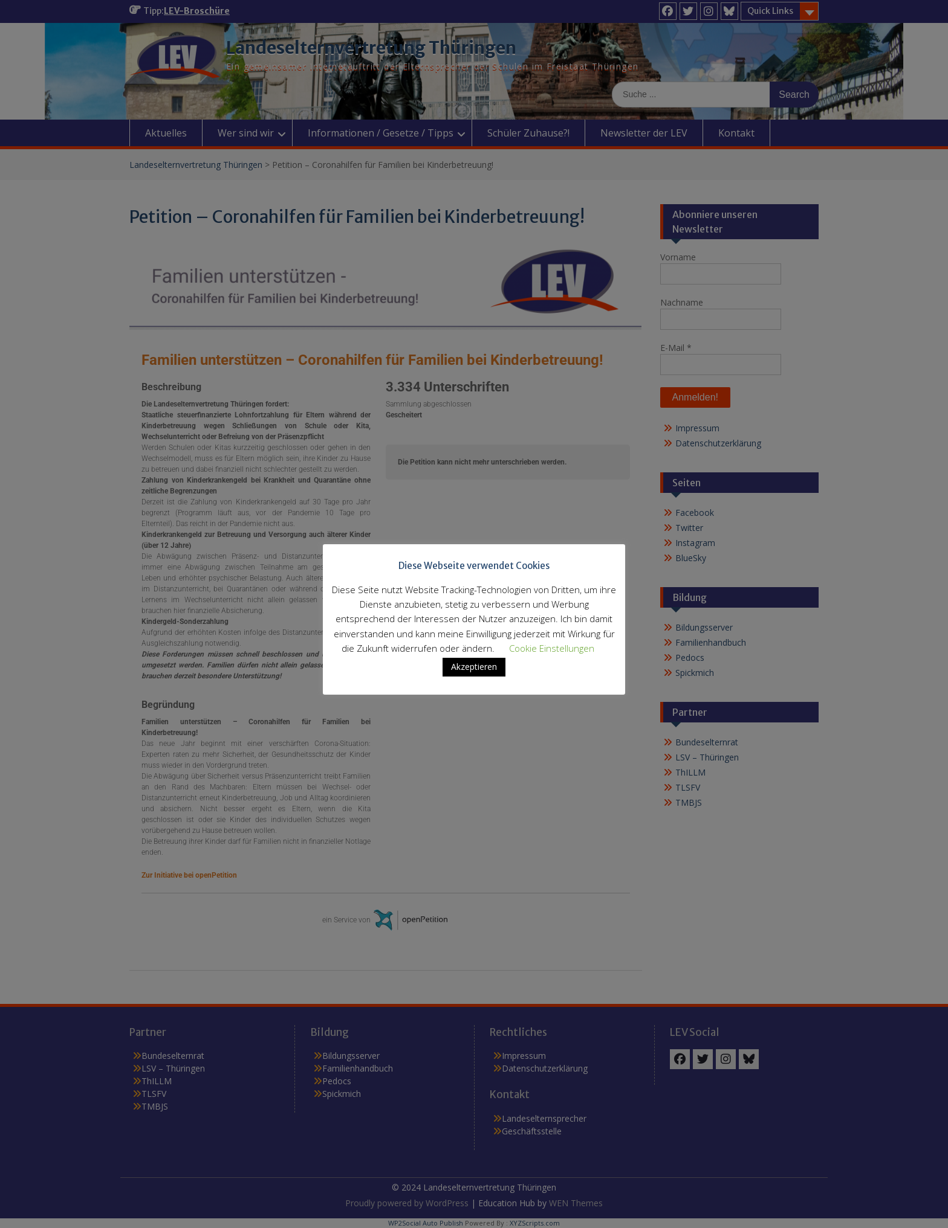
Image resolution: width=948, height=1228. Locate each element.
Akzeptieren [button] (474, 666)
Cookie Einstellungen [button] (551, 648)
